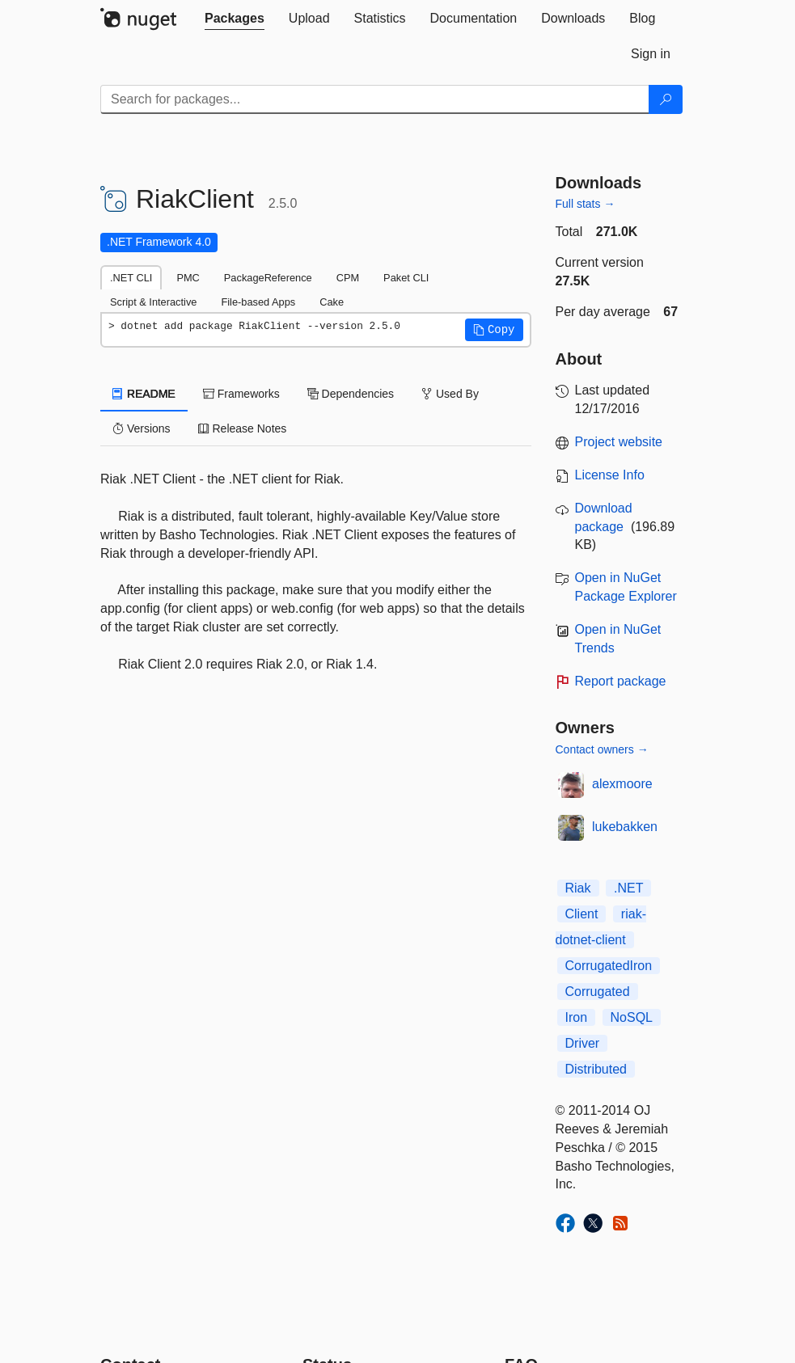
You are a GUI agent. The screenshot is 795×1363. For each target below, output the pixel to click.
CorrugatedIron (609, 966)
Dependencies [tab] (350, 394)
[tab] (234, 18)
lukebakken (625, 826)
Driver (582, 1043)
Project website (619, 442)
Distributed (596, 1069)
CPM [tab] (347, 278)
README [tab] (143, 394)
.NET (628, 888)
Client (581, 914)
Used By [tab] (450, 394)
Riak (578, 888)
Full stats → (585, 203)
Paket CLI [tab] (406, 278)
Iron (576, 1017)
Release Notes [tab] (242, 428)
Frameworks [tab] (241, 394)
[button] (494, 330)
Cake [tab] (331, 302)
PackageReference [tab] (268, 278)
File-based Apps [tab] (258, 302)
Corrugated (597, 991)
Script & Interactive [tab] (153, 302)
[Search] (666, 99)
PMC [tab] (187, 278)
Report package (620, 681)
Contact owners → (602, 749)
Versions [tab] (141, 428)
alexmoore (622, 784)
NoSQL (632, 1017)
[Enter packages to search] (374, 99)
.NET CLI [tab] (131, 278)
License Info (610, 475)
